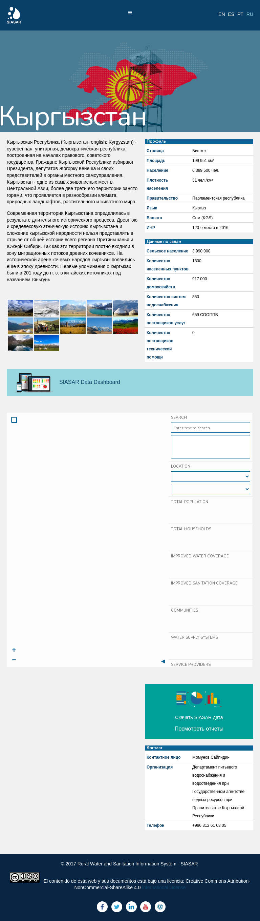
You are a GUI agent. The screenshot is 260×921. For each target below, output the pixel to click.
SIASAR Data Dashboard (89, 382)
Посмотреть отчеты (199, 729)
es (231, 14)
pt (240, 14)
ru (249, 14)
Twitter (116, 906)
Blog (160, 906)
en (221, 14)
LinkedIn (131, 906)
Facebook (102, 906)
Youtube (145, 906)
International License (164, 887)
